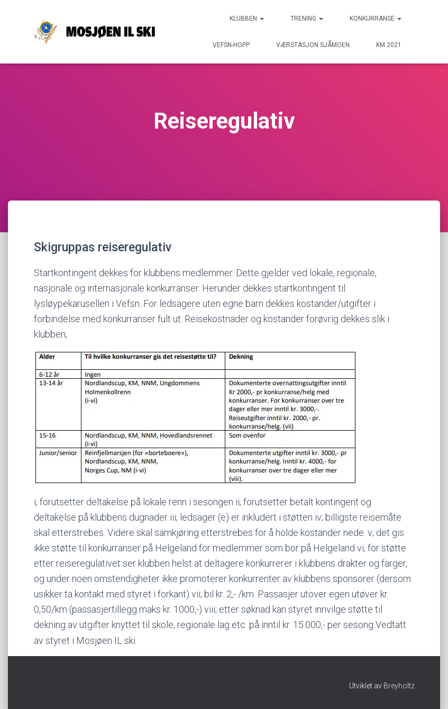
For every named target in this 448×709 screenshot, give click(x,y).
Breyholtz (399, 685)
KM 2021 (388, 45)
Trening (306, 18)
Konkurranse (375, 18)
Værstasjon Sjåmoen (313, 45)
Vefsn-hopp (231, 45)
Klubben (247, 18)
